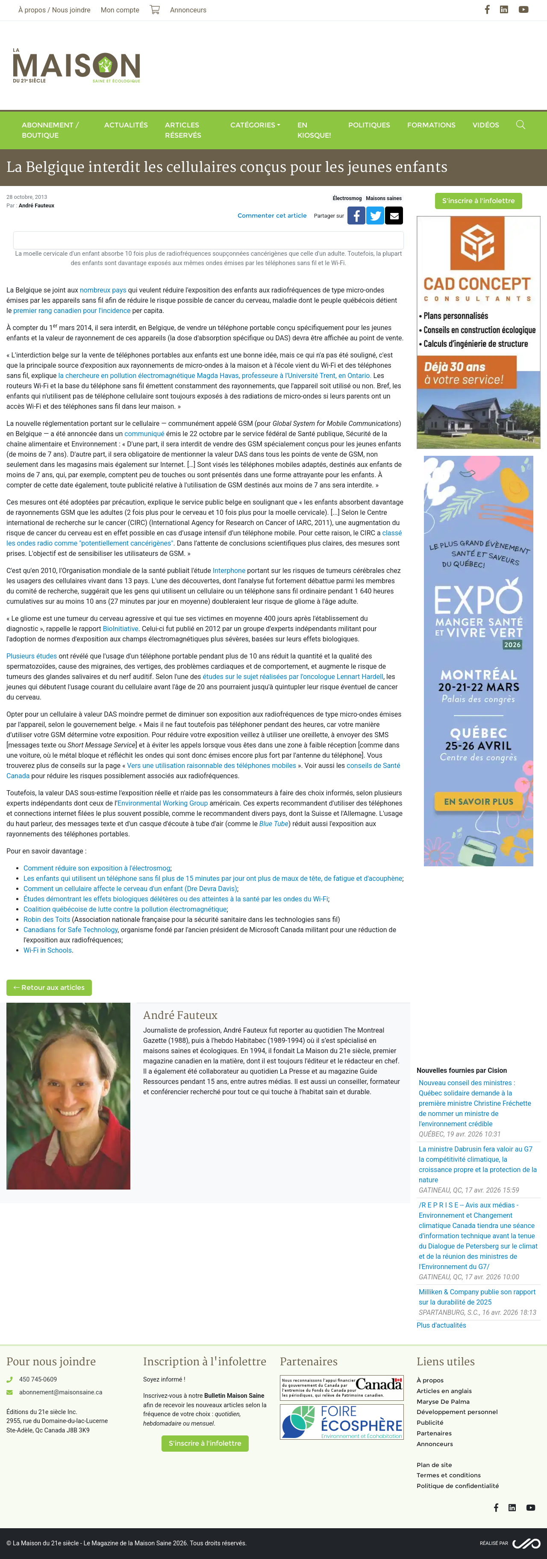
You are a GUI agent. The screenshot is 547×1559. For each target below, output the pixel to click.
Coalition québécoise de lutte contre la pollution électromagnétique (125, 909)
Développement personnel (457, 1412)
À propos (430, 1380)
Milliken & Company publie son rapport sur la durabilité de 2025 (477, 1297)
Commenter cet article (272, 215)
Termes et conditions (449, 1475)
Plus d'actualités (441, 1325)
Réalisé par (494, 1543)
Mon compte (120, 10)
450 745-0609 (38, 1379)
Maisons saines (384, 198)
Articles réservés (183, 130)
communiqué (144, 434)
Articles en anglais (444, 1391)
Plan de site (434, 1465)
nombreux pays (103, 290)
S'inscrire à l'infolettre (478, 201)
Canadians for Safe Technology (71, 930)
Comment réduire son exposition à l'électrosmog (97, 868)
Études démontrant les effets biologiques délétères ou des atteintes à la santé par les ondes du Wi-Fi (176, 899)
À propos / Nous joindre (54, 10)
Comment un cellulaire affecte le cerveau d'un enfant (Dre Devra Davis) (130, 889)
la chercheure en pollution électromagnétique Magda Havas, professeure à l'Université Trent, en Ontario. (214, 376)
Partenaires (434, 1433)
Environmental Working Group (163, 803)
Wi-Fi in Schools (48, 950)
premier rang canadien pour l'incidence (71, 311)
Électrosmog (347, 198)
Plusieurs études (31, 656)
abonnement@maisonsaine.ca (60, 1392)
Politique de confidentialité (458, 1486)
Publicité (430, 1422)
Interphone (229, 571)
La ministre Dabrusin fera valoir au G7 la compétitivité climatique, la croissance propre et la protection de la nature (478, 1164)
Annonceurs (435, 1444)
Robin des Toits (47, 919)
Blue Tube (273, 824)
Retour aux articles (49, 987)
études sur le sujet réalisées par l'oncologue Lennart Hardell (293, 677)
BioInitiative (120, 629)
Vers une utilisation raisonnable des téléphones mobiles (211, 766)
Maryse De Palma (443, 1401)
